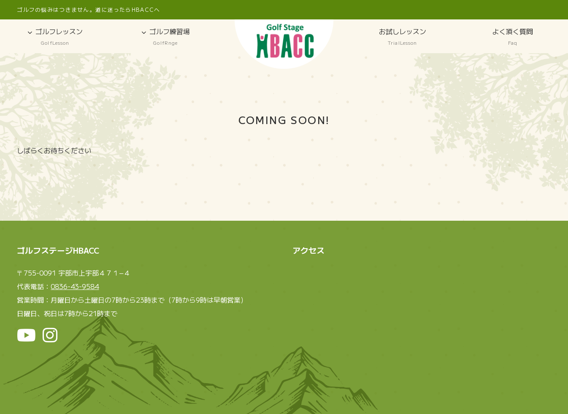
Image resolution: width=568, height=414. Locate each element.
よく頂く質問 (513, 36)
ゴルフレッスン (55, 36)
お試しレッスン (402, 36)
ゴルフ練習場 (166, 36)
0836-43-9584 (75, 286)
